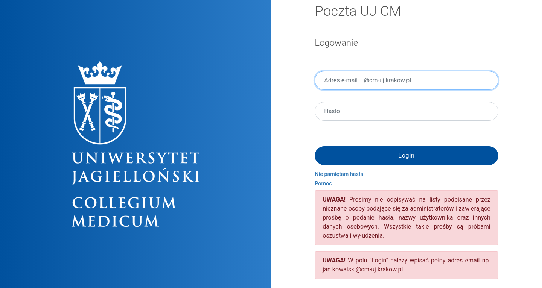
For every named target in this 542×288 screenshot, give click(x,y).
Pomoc (323, 183)
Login (406, 155)
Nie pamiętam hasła (339, 174)
